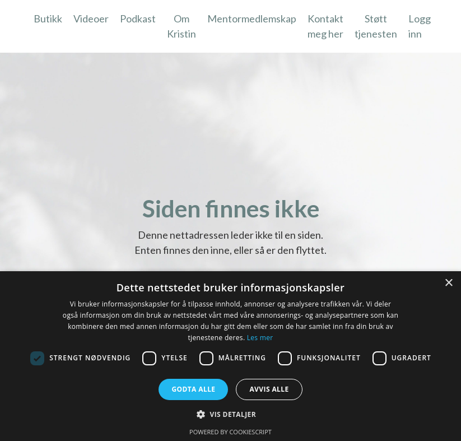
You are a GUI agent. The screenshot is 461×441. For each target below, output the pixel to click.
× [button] (448, 283)
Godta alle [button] (193, 389)
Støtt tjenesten (376, 26)
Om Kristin (181, 26)
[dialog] (230, 356)
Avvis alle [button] (268, 389)
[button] (230, 414)
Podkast (138, 18)
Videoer (91, 18)
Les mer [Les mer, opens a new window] (260, 337)
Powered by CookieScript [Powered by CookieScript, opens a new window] (230, 432)
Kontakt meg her (325, 26)
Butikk (48, 18)
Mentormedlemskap (251, 18)
